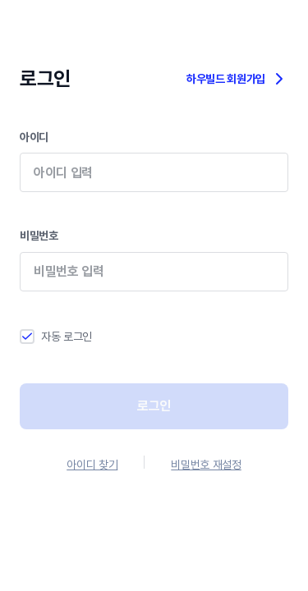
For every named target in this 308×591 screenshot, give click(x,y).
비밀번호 (154, 271)
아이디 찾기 (92, 464)
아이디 (154, 173)
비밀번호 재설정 (206, 464)
